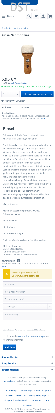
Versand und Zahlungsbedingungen (31, 395)
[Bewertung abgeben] (27, 306)
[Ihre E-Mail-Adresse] (27, 292)
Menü (8, 16)
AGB (47, 400)
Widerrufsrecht (21, 400)
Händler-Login (27, 390)
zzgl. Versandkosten (19, 83)
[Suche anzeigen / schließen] (29, 16)
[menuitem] (8, 16)
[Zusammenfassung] (27, 299)
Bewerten (18, 100)
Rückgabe (8, 400)
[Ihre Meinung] (27, 316)
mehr (43, 118)
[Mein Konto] (43, 16)
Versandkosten (10, 381)
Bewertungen (8, 260)
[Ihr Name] (27, 284)
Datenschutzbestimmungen (31, 336)
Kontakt (9, 395)
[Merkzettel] (36, 16)
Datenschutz (37, 400)
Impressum (28, 405)
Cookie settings (10, 390)
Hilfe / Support (42, 390)
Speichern (10, 347)
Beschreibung (8, 113)
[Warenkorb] (50, 16)
